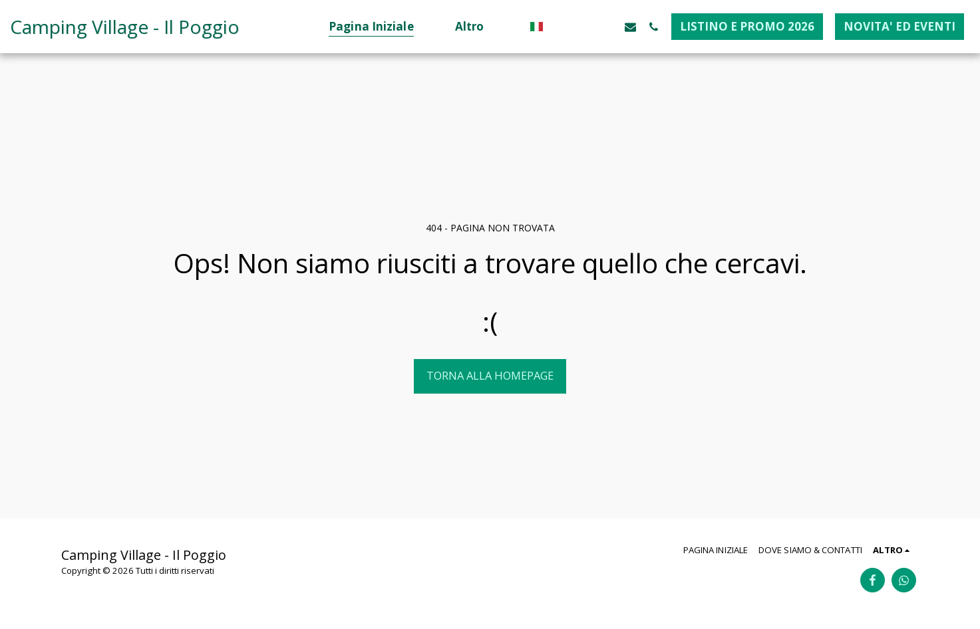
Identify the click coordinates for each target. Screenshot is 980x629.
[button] (561, 27)
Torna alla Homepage (490, 375)
